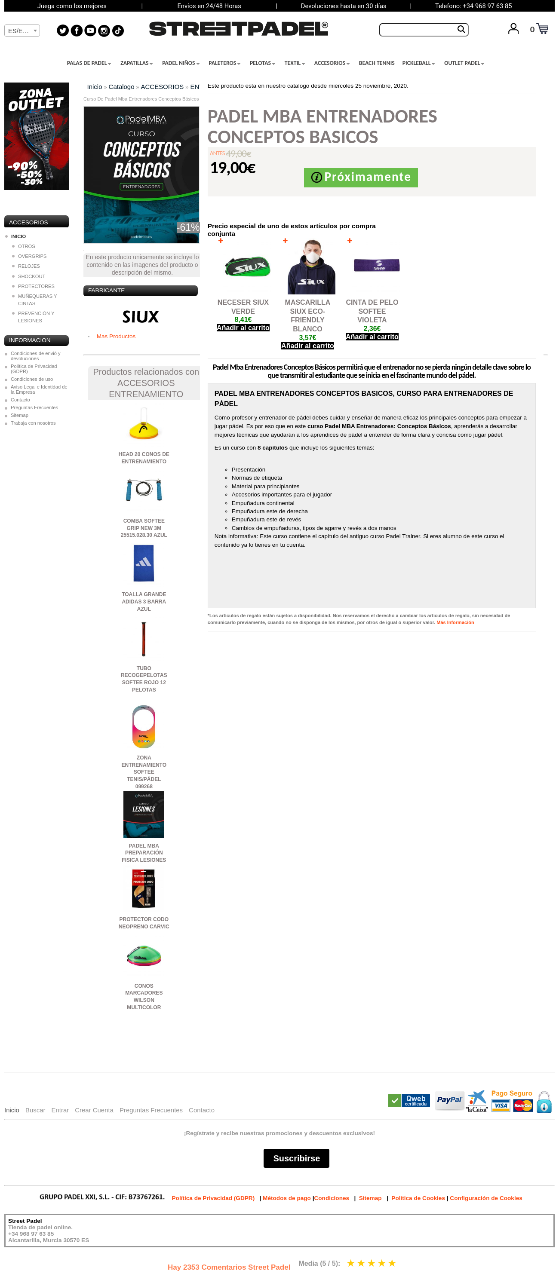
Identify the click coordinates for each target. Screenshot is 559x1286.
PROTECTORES (33, 286)
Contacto (20, 399)
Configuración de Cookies (486, 1198)
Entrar (60, 1110)
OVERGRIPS (29, 256)
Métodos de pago (287, 1198)
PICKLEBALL (419, 63)
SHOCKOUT (28, 276)
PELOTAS (263, 63)
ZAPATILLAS (136, 63)
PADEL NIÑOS (181, 63)
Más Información (455, 622)
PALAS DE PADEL (89, 63)
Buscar (35, 1110)
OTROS (23, 246)
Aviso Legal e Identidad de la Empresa (39, 389)
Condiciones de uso (32, 379)
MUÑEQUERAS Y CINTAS (34, 300)
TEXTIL (295, 63)
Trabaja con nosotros (33, 423)
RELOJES (26, 266)
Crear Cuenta (94, 1110)
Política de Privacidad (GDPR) (34, 369)
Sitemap (19, 415)
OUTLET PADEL (464, 63)
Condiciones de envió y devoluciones (36, 356)
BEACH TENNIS (377, 63)
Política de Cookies (418, 1198)
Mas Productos (116, 336)
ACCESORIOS (332, 63)
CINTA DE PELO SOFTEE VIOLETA (372, 311)
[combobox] (22, 30)
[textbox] (22, 31)
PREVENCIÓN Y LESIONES (33, 317)
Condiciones (331, 1198)
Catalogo (122, 86)
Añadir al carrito (243, 327)
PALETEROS (225, 63)
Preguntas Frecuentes (34, 407)
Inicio (94, 86)
